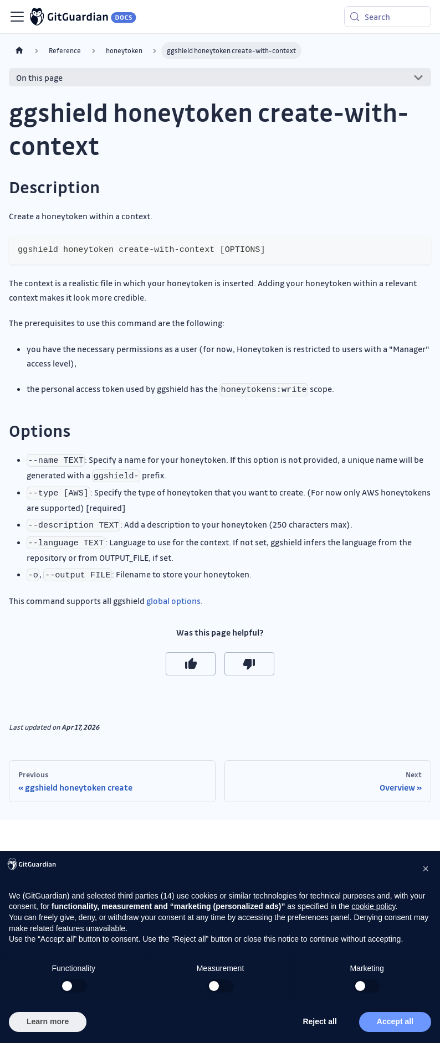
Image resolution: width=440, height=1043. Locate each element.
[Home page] (19, 50)
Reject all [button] (319, 1021)
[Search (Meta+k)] (387, 16)
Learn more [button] (48, 1021)
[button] (425, 868)
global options (173, 600)
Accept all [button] (395, 1021)
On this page (39, 77)
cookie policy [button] (373, 906)
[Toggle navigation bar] (17, 16)
